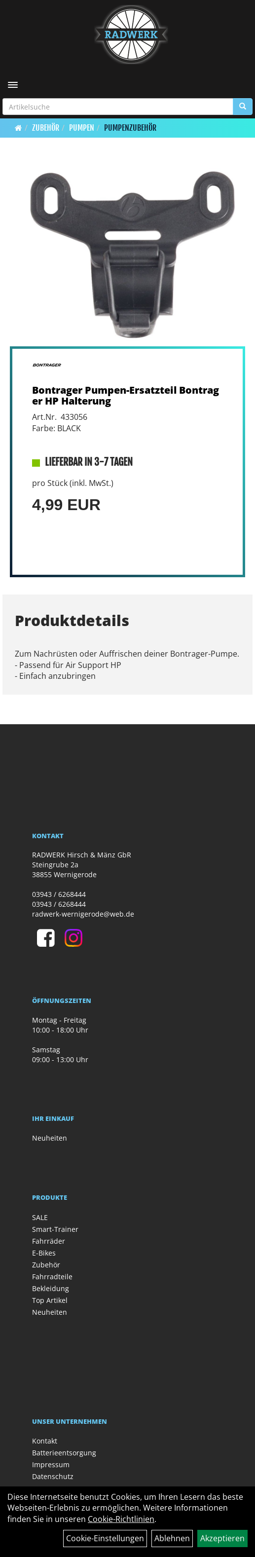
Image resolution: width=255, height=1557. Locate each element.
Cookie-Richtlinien (121, 1519)
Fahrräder (48, 1241)
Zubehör (45, 128)
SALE (40, 1217)
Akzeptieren (222, 1538)
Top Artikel (50, 1300)
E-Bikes (44, 1253)
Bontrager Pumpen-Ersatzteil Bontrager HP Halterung (125, 395)
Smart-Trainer (55, 1229)
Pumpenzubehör (130, 128)
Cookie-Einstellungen (105, 1538)
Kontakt (44, 1441)
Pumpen (81, 128)
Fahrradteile (52, 1276)
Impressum (51, 1464)
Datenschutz (52, 1476)
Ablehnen (172, 1538)
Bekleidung (50, 1288)
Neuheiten (49, 1138)
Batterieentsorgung (64, 1452)
